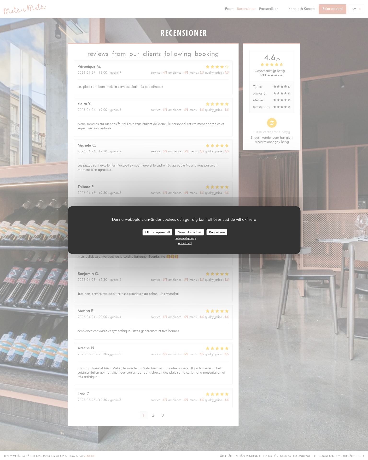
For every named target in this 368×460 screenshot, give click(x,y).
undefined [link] (185, 243)
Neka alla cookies (189, 232)
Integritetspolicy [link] (185, 238)
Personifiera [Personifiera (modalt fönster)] (217, 232)
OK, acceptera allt (157, 232)
